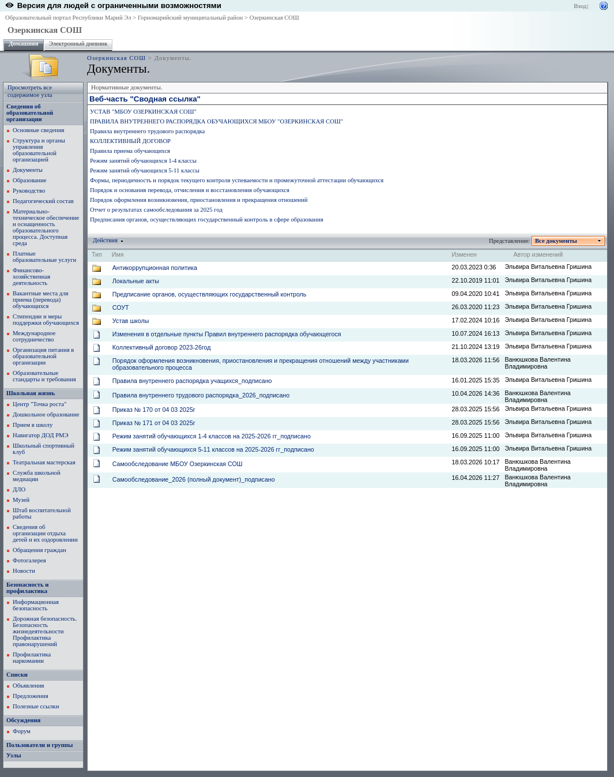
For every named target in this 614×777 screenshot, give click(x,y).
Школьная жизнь (30, 393)
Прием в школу (32, 425)
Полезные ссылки (36, 706)
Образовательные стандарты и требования (44, 376)
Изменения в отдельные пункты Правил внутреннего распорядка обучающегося (226, 334)
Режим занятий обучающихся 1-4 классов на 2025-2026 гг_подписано (211, 436)
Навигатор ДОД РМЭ (41, 435)
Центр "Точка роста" (39, 404)
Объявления (28, 685)
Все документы (556, 241)
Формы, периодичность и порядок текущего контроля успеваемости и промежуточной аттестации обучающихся (236, 180)
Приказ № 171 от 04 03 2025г (153, 422)
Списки (17, 674)
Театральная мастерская (44, 462)
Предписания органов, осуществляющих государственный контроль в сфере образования (206, 219)
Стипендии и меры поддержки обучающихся (46, 319)
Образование (29, 180)
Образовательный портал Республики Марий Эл (68, 17)
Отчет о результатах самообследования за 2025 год (156, 210)
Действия (105, 240)
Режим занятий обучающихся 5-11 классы (144, 170)
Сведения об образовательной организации (29, 112)
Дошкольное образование (46, 414)
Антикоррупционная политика (154, 267)
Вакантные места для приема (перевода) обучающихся (41, 299)
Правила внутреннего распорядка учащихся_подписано (192, 380)
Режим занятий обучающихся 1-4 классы (143, 160)
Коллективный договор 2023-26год (161, 347)
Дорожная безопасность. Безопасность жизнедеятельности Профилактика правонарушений (45, 631)
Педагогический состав (43, 201)
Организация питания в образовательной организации (43, 356)
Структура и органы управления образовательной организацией (39, 150)
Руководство (29, 190)
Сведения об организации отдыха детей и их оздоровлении (45, 533)
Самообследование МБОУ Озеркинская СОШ (177, 463)
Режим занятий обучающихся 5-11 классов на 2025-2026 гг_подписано (213, 449)
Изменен (464, 254)
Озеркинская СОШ (274, 17)
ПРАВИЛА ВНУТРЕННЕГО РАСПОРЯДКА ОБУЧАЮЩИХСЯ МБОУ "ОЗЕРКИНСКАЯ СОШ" (216, 121)
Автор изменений (538, 254)
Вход (580, 6)
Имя (118, 254)
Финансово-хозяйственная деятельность (31, 276)
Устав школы (130, 320)
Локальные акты (135, 280)
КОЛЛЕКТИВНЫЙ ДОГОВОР (130, 141)
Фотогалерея (29, 560)
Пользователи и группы (39, 745)
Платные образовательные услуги (44, 256)
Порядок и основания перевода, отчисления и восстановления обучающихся (189, 190)
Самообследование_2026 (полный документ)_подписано (193, 479)
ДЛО (19, 489)
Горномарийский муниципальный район (190, 17)
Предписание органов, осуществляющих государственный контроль (209, 294)
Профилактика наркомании (32, 657)
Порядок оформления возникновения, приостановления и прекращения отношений (198, 200)
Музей (21, 500)
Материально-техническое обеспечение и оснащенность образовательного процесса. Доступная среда (46, 227)
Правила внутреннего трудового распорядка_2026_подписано (200, 395)
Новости (24, 571)
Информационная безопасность (36, 605)
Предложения (30, 696)
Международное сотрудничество (34, 336)
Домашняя (24, 43)
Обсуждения (23, 720)
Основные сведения (39, 130)
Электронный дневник (78, 43)
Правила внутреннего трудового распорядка (147, 131)
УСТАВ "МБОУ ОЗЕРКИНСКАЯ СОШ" (143, 111)
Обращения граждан (39, 550)
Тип (97, 254)
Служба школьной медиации (37, 476)
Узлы (13, 755)
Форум (22, 731)
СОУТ (120, 307)
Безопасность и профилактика (27, 587)
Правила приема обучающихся (130, 151)
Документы (28, 170)
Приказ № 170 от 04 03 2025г (153, 409)
